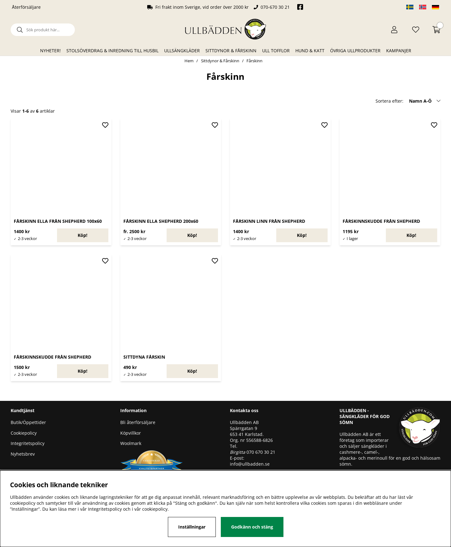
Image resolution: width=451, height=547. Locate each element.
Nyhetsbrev (23, 454)
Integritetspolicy (27, 443)
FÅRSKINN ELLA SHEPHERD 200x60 (160, 221)
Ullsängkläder (182, 51)
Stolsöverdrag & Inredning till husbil (112, 51)
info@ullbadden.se (250, 464)
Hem (189, 61)
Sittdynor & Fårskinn (231, 51)
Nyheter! (50, 51)
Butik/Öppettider (28, 422)
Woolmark (130, 443)
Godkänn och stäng (252, 527)
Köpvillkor (130, 433)
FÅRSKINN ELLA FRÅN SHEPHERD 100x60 (58, 221)
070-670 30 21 (275, 7)
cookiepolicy (155, 509)
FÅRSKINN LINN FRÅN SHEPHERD (269, 221)
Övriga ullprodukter (355, 51)
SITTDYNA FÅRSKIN (144, 357)
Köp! (82, 235)
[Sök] (43, 29)
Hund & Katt (309, 51)
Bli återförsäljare (137, 422)
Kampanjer (398, 51)
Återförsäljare (26, 7)
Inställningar (191, 527)
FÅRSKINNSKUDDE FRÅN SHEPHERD (381, 221)
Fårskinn (254, 61)
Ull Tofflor (276, 51)
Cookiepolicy (24, 433)
